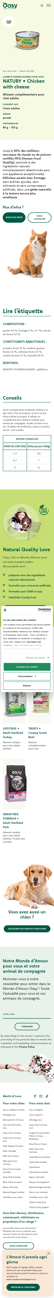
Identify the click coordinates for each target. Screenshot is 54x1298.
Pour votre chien (14, 1103)
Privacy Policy (27, 1046)
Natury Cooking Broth (39, 1182)
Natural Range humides (13, 1192)
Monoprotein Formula (13, 1120)
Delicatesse (34, 1167)
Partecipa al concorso (23, 1287)
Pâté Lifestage (9, 1151)
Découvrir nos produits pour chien (27, 928)
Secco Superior (36, 1115)
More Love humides (38, 1192)
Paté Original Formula (13, 1146)
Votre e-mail (9, 1014)
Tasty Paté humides (12, 1177)
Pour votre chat (39, 1103)
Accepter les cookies (27, 667)
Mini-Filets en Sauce (12, 1182)
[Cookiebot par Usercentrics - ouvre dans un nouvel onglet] (38, 610)
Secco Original (36, 1109)
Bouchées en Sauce (38, 1144)
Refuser (27, 685)
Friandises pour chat (38, 1197)
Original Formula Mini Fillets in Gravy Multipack (39, 1136)
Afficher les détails (35, 657)
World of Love (12, 1096)
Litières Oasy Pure (37, 1202)
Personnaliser (27, 676)
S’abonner (27, 1026)
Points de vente (14, 217)
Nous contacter (39, 217)
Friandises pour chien (13, 1197)
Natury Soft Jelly (10, 1187)
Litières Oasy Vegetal (39, 1207)
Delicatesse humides (38, 1172)
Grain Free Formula (12, 1133)
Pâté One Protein (11, 1156)
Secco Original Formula (13, 1109)
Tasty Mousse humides (39, 1157)
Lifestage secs (9, 1115)
